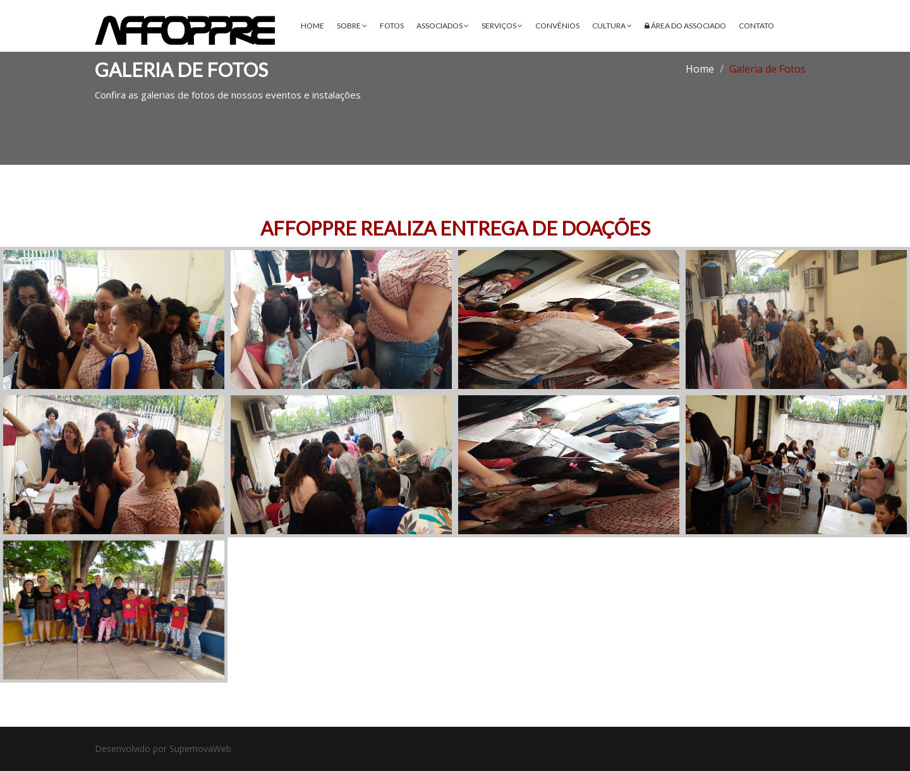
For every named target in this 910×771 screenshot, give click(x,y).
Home (312, 25)
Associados (442, 25)
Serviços (502, 25)
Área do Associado (685, 25)
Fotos (392, 25)
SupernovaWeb (200, 749)
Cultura (612, 25)
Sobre (352, 25)
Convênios (557, 25)
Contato (756, 25)
